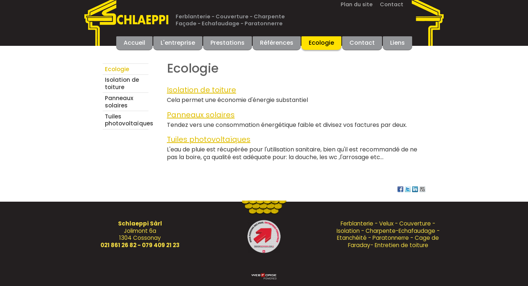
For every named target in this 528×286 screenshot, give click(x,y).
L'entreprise (178, 42)
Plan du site (357, 4)
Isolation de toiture (122, 83)
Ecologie (321, 42)
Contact (391, 4)
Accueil (134, 42)
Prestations (227, 42)
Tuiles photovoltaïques (126, 120)
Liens (397, 42)
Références (276, 42)
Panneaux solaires (119, 101)
